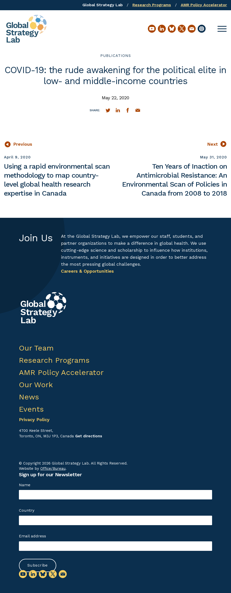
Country (26, 510)
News (29, 396)
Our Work (36, 384)
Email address (32, 536)
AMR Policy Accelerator (204, 4)
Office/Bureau (52, 468)
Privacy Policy (34, 419)
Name (24, 484)
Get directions (88, 436)
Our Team (36, 348)
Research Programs (151, 4)
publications (115, 55)
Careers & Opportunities (87, 271)
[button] (222, 29)
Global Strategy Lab (102, 4)
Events (31, 409)
